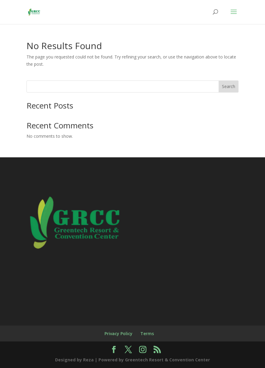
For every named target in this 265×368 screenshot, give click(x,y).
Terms (147, 333)
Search (228, 86)
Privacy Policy (118, 333)
